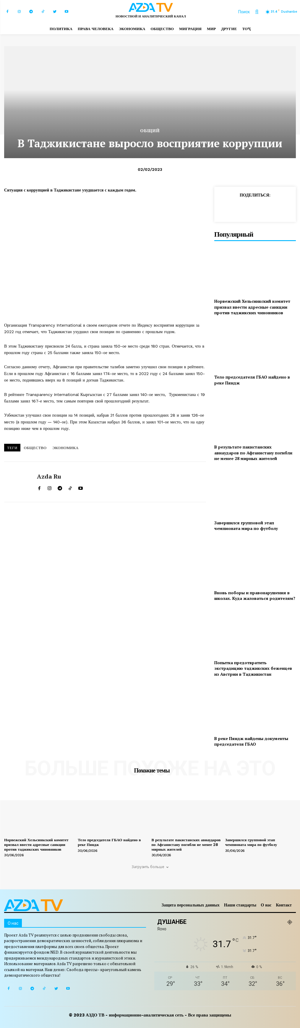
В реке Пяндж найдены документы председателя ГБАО (251, 741)
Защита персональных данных (191, 905)
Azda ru (49, 476)
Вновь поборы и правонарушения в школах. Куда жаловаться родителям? (254, 595)
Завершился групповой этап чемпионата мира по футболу (246, 525)
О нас (266, 905)
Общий (150, 131)
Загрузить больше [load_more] (150, 866)
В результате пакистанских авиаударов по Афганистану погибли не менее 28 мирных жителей (253, 452)
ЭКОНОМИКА (65, 448)
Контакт (284, 905)
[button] (251, 12)
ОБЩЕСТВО (35, 448)
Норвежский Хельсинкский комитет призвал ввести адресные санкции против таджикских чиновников (252, 306)
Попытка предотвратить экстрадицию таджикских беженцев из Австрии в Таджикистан (253, 668)
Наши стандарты (240, 905)
